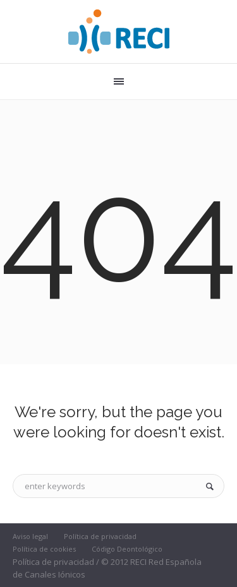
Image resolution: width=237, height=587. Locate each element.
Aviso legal (30, 536)
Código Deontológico (127, 549)
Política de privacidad (100, 536)
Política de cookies (44, 549)
